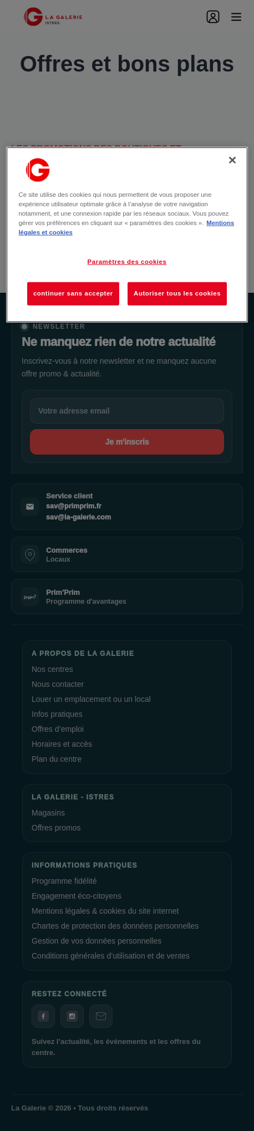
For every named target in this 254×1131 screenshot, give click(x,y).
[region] (126, 235)
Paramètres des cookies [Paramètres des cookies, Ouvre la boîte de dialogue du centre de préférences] (127, 261)
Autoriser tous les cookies (177, 293)
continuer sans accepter (73, 293)
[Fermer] (232, 160)
